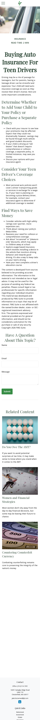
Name (4, 345)
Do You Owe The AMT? (16, 447)
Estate (20, 717)
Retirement (20, 712)
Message (6, 371)
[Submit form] (7, 391)
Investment (20, 715)
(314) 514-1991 (22, 686)
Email (4, 358)
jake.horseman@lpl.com (20, 698)
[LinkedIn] (19, 701)
